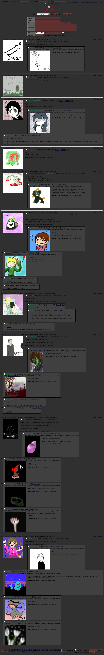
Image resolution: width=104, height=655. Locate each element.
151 (69, 173)
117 (50, 295)
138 (24, 324)
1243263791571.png (38, 112)
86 (29, 484)
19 (52, 650)
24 (12, 651)
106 (30, 597)
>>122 (54, 232)
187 (52, 41)
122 (60, 214)
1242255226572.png (14, 623)
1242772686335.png (10, 171)
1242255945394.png (14, 511)
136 (50, 310)
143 (27, 253)
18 (49, 650)
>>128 (9, 411)
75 (49, 433)
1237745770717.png (10, 99)
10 (28, 650)
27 (20, 651)
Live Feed (49, 3)
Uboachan (4, 1)
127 (54, 349)
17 (47, 650)
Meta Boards (34, 1)
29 (25, 651)
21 (57, 650)
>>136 (9, 327)
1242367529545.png (10, 293)
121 (54, 305)
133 (30, 408)
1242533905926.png (14, 254)
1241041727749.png (14, 460)
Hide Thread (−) (98, 39)
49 (57, 101)
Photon (88, 2)
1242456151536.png (38, 229)
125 (54, 228)
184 (30, 135)
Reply (66, 41)
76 (24, 459)
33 (36, 651)
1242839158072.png (10, 148)
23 (10, 651)
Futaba (82, 2)
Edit (62, 41)
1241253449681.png (14, 485)
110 (27, 509)
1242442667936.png (10, 212)
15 (42, 650)
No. (50, 41)
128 (30, 374)
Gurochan (76, 2)
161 (55, 184)
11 (31, 650)
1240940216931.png (10, 417)
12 (34, 650)
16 (44, 650)
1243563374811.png (38, 49)
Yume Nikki (15, 1)
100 (27, 571)
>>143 (9, 281)
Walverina (42, 214)
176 (60, 110)
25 (15, 651)
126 (52, 336)
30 (28, 651)
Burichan (69, 2)
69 (41, 419)
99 (54, 546)
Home (101, 2)
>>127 (9, 402)
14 (39, 650)
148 (28, 285)
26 (17, 651)
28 (23, 651)
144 (26, 278)
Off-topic (51, 1)
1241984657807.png (38, 548)
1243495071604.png (10, 39)
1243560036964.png (10, 75)
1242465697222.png (14, 376)
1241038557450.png (33, 435)
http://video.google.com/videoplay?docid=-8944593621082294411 (51, 315)
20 (55, 650)
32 (33, 651)
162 (52, 150)
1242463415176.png (38, 350)
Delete (57, 41)
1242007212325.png (14, 573)
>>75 (29, 463)
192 (51, 48)
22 (60, 650)
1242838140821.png (38, 186)
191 (52, 77)
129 (30, 399)
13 (36, 650)
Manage (56, 3)
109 (27, 622)
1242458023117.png (10, 334)
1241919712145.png (10, 536)
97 (53, 538)
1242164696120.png (14, 598)
